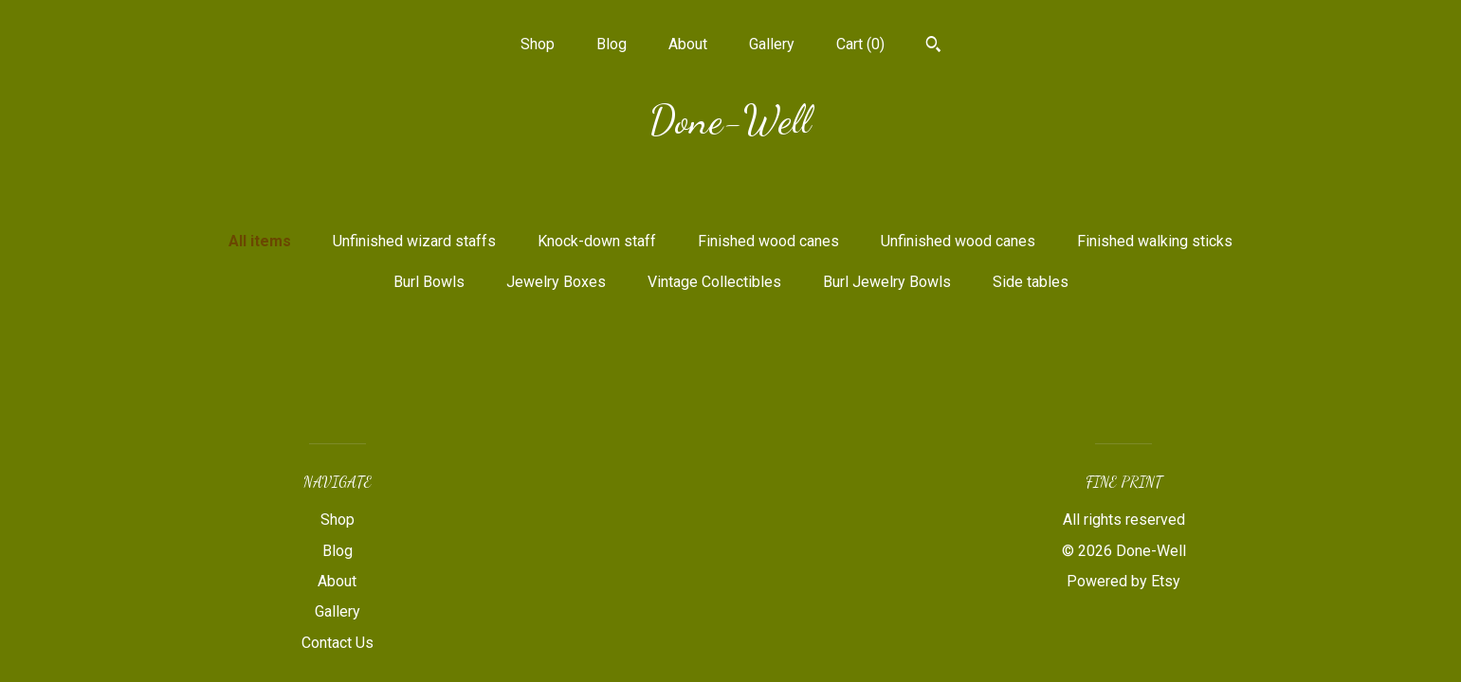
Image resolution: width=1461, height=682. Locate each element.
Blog (611, 44)
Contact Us (337, 643)
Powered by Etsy (1123, 581)
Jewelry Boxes (556, 282)
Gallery (771, 44)
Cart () (860, 44)
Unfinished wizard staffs (414, 241)
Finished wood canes (768, 241)
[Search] (933, 46)
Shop (537, 44)
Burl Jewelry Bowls (887, 282)
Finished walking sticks (1155, 241)
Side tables (1030, 282)
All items (259, 241)
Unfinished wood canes (958, 241)
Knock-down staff (597, 241)
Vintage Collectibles (714, 282)
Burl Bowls (429, 282)
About (687, 44)
